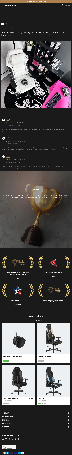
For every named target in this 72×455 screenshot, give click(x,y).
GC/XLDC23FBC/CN (11, 143)
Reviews (9, 15)
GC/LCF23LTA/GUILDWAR (13, 125)
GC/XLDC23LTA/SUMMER (13, 162)
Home (2, 15)
